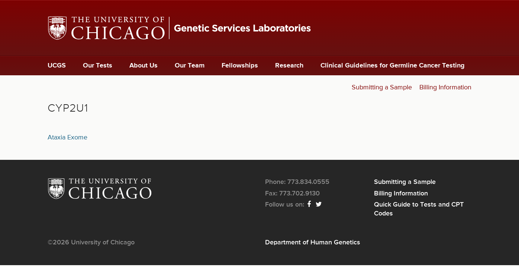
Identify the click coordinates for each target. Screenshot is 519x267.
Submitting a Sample (382, 87)
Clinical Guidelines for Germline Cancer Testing (392, 65)
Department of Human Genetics (312, 242)
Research (289, 65)
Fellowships (240, 65)
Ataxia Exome (67, 137)
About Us (143, 65)
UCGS (57, 65)
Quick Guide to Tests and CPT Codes (419, 209)
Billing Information (445, 87)
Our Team (189, 65)
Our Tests (97, 65)
